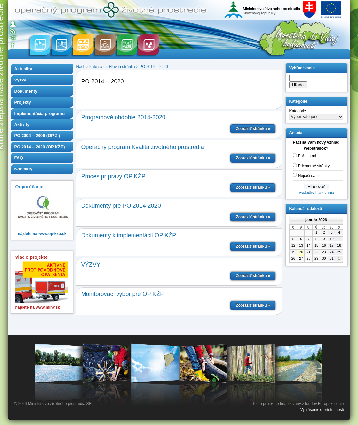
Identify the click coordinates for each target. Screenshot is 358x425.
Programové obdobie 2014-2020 (123, 117)
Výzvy (20, 80)
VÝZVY (91, 264)
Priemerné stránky (314, 166)
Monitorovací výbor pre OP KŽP (122, 294)
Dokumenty (26, 91)
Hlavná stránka (122, 66)
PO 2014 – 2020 (153, 66)
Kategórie (297, 111)
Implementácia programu (39, 113)
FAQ (18, 157)
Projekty (22, 102)
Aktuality (23, 68)
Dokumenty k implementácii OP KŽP (128, 235)
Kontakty (23, 169)
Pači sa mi (307, 156)
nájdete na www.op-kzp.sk (42, 233)
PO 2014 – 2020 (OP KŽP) (39, 146)
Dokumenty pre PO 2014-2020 (121, 206)
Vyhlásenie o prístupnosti (322, 409)
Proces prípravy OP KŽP (113, 176)
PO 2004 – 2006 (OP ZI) (37, 135)
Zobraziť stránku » (253, 128)
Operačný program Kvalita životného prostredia (142, 147)
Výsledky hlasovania (316, 192)
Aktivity (22, 124)
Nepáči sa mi (309, 175)
